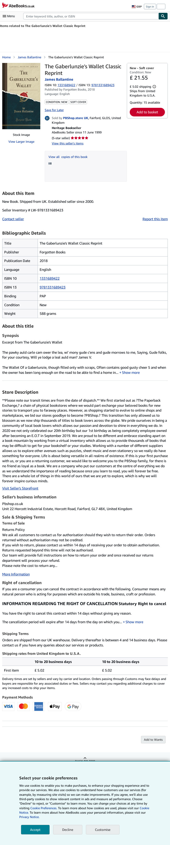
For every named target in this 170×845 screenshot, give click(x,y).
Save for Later (54, 110)
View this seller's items (67, 143)
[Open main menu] (9, 16)
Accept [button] (35, 830)
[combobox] (90, 16)
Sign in (150, 6)
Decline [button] (67, 830)
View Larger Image (21, 141)
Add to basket (147, 112)
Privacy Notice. (29, 817)
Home (6, 57)
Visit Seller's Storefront (20, 488)
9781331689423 (53, 287)
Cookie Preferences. (43, 808)
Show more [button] (131, 372)
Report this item (155, 219)
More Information (16, 574)
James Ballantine (29, 57)
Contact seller (13, 219)
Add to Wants (153, 739)
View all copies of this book (67, 157)
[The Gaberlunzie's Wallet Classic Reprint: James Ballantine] (21, 96)
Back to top (85, 761)
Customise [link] (102, 830)
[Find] (163, 16)
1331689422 (66, 85)
